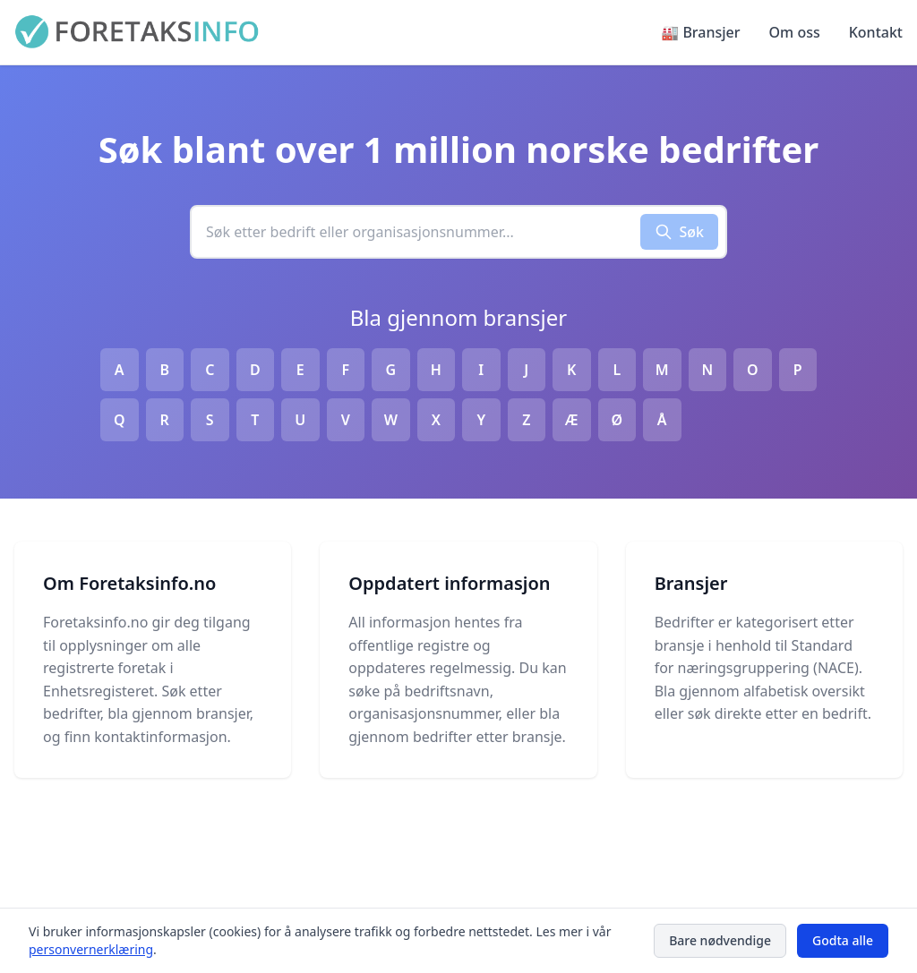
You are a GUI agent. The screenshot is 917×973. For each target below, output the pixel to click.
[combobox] (416, 232)
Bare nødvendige (720, 940)
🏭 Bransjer (700, 32)
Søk (680, 232)
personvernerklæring (91, 949)
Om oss (794, 32)
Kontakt (876, 32)
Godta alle (842, 940)
